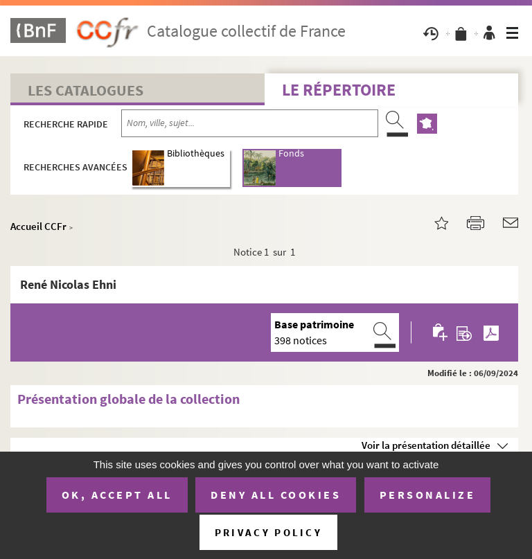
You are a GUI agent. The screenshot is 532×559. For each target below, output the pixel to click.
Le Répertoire (339, 89)
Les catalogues (85, 90)
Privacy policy (268, 532)
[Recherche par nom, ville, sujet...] (249, 123)
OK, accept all (117, 495)
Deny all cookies (276, 495)
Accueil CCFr (38, 226)
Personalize (428, 495)
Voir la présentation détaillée (426, 445)
